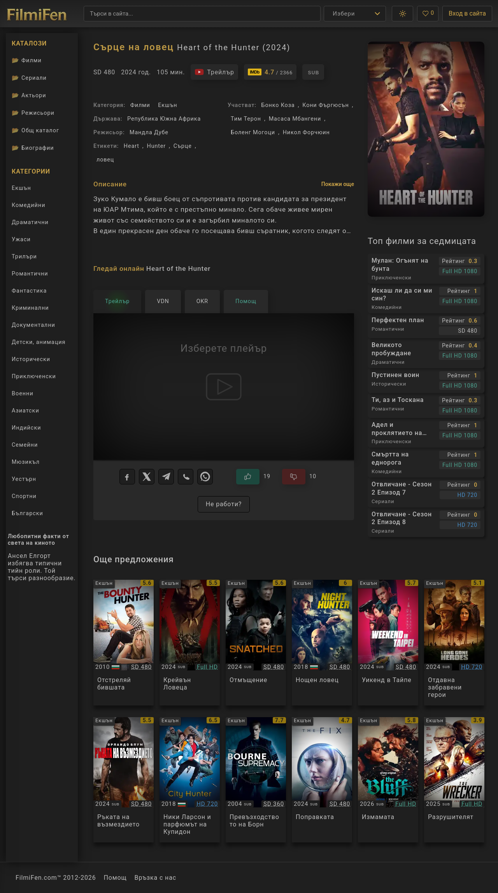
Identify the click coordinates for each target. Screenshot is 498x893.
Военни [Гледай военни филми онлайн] (22, 393)
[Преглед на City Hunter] (190, 780)
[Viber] (185, 476)
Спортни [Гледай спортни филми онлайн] (24, 496)
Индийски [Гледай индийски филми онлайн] (26, 428)
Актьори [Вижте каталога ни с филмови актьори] (29, 95)
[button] (402, 13)
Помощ (115, 877)
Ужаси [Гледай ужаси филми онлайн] (21, 239)
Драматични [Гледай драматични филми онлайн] (30, 222)
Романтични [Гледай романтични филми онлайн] (30, 273)
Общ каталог (35, 130)
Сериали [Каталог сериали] (29, 77)
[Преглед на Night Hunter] (322, 642)
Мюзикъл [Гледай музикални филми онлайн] (26, 462)
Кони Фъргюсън (325, 105)
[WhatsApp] (205, 476)
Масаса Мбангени (295, 119)
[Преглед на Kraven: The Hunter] (190, 642)
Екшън (167, 105)
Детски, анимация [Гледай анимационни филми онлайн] (38, 342)
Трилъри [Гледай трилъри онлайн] (24, 258)
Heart (131, 146)
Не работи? (224, 504)
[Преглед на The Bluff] (388, 780)
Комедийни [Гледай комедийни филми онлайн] (28, 205)
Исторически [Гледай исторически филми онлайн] (31, 359)
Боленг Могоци (253, 132)
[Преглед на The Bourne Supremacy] (256, 780)
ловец (105, 159)
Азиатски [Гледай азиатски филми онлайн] (25, 410)
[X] (146, 476)
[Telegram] (166, 476)
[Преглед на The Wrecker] (454, 780)
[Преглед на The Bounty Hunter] (123, 642)
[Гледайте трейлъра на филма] (214, 72)
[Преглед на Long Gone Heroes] (454, 642)
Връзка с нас (155, 877)
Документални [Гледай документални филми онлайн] (33, 325)
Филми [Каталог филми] (27, 60)
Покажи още (337, 184)
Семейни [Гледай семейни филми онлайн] (25, 445)
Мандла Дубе (149, 132)
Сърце (183, 146)
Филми (140, 105)
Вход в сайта (467, 13)
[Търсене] (202, 13)
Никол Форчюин (306, 132)
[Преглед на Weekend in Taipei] (388, 642)
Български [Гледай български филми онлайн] (27, 513)
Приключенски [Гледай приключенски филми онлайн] (34, 376)
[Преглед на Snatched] (256, 642)
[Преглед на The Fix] (322, 780)
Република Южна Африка (164, 119)
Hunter (156, 146)
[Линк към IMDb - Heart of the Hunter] (270, 72)
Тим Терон (246, 119)
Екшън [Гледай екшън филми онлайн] (21, 188)
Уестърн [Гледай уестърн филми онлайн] (24, 479)
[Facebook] (127, 476)
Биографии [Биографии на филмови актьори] (33, 147)
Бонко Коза (278, 105)
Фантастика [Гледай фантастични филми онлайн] (29, 291)
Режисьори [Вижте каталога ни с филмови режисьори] (33, 112)
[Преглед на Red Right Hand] (123, 780)
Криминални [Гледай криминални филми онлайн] (30, 308)
